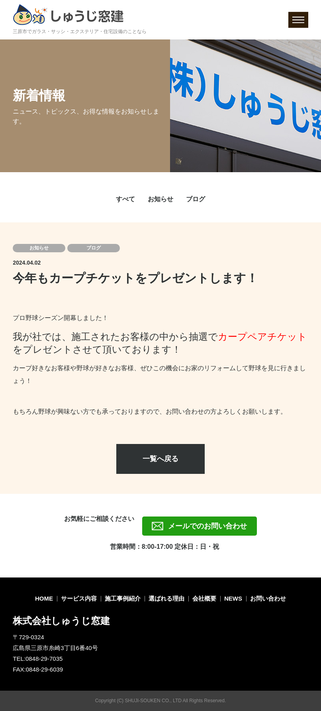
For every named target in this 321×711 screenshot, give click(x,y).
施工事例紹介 (123, 598)
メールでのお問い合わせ (207, 526)
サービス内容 (79, 598)
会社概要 (204, 598)
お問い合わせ (268, 598)
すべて (125, 199)
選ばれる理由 (166, 598)
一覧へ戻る (160, 459)
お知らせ (160, 199)
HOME (44, 598)
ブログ (195, 199)
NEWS (233, 598)
